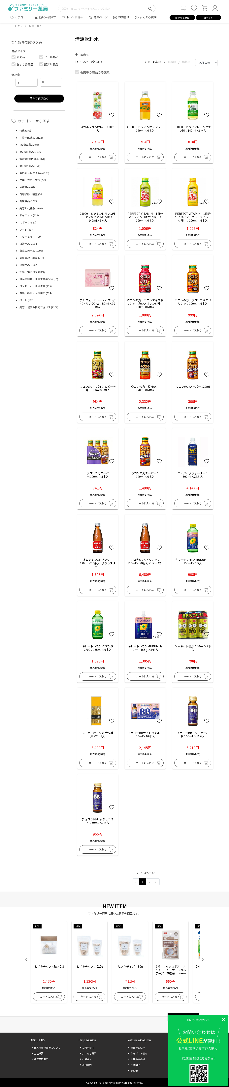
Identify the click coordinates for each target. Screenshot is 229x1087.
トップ (18, 26)
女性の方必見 (136, 1059)
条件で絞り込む (39, 98)
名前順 (157, 62)
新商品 (18, 57)
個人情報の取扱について (45, 1047)
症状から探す (47, 17)
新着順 (172, 62)
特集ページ (101, 17)
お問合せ (123, 17)
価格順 (186, 62)
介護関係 (133, 1065)
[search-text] (106, 8)
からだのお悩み (137, 1053)
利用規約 (86, 1065)
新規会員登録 (182, 17)
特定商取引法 (39, 1059)
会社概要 (37, 1053)
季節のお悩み (136, 1047)
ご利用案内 (87, 1047)
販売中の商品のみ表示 (92, 72)
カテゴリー (22, 17)
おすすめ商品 (22, 64)
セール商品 (48, 57)
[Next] (156, 881)
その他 (132, 1070)
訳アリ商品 (48, 64)
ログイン (208, 17)
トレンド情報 (74, 17)
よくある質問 (148, 17)
